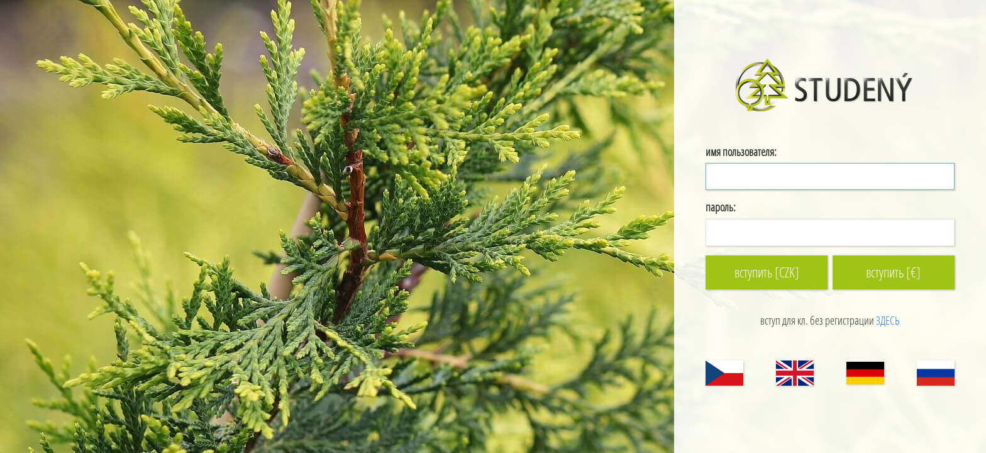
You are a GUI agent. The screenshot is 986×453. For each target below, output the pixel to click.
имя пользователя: (741, 151)
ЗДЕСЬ (888, 320)
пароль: (721, 207)
